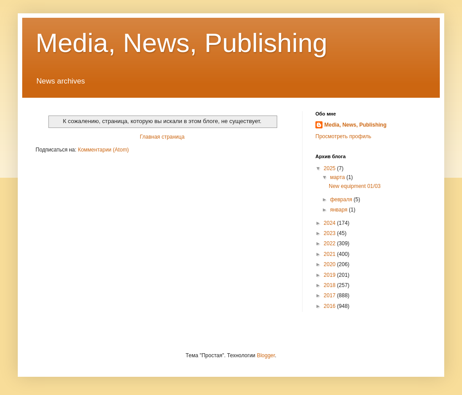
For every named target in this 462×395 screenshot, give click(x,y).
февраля (342, 199)
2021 (330, 254)
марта (338, 177)
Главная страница (162, 137)
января (339, 210)
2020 (330, 264)
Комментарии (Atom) (103, 150)
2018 (330, 285)
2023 (330, 233)
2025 (330, 168)
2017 (330, 295)
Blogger (266, 355)
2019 (330, 275)
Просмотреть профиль (343, 136)
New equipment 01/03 (355, 186)
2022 (330, 243)
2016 (330, 306)
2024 (330, 223)
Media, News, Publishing (181, 43)
